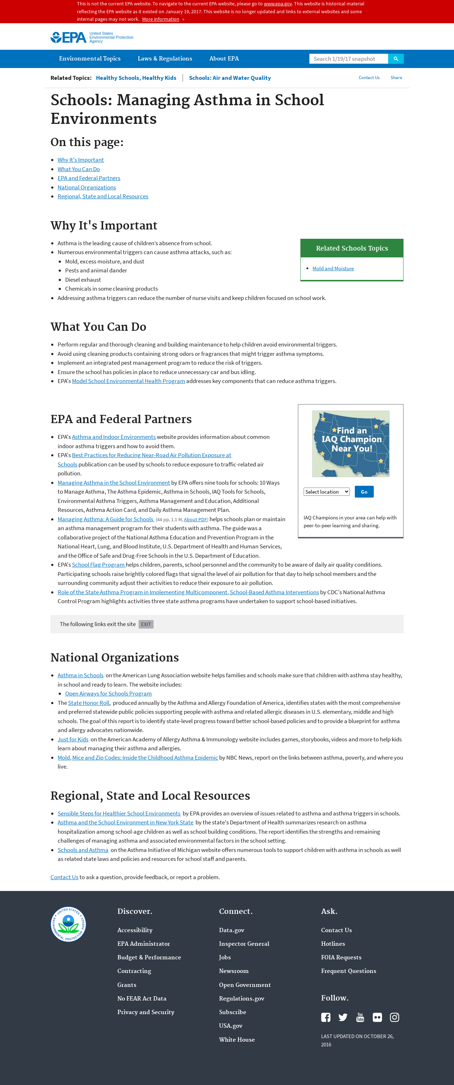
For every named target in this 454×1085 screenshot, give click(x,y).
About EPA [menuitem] (224, 58)
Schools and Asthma (83, 850)
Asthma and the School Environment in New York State (125, 822)
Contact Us (369, 77)
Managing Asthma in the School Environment (114, 482)
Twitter (343, 1017)
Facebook (325, 1017)
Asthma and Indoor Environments (114, 437)
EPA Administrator (143, 944)
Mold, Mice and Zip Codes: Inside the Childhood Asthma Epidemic (138, 757)
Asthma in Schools (80, 675)
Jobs (225, 958)
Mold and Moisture (333, 268)
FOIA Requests (341, 958)
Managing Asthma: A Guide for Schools (106, 519)
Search (396, 59)
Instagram (394, 1017)
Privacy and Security (145, 1012)
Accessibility (135, 930)
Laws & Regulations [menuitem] (165, 58)
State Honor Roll (88, 703)
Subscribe (232, 1012)
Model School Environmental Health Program (128, 381)
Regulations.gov (241, 999)
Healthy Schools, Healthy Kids (136, 78)
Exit (146, 624)
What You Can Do (79, 169)
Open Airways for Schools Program (108, 693)
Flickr (377, 1017)
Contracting (134, 971)
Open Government (245, 985)
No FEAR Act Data (141, 999)
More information (160, 19)
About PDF (195, 519)
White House (237, 1040)
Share (396, 77)
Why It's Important (81, 160)
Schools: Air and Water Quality (230, 78)
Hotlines (333, 944)
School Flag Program (99, 564)
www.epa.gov (278, 3)
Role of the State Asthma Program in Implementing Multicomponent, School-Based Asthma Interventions (188, 592)
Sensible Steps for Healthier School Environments (119, 813)
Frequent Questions (348, 971)
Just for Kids (73, 739)
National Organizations (87, 187)
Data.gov (231, 930)
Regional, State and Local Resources (103, 196)
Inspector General (244, 944)
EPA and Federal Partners (89, 178)
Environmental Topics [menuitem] (90, 58)
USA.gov (230, 1026)
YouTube (360, 1017)
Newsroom (234, 971)
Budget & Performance (149, 958)
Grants (126, 985)
